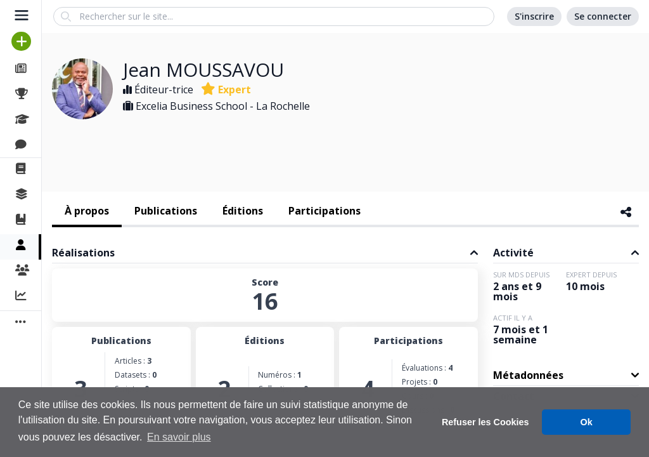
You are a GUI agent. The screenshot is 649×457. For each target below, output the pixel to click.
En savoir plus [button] (179, 437)
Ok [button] (587, 422)
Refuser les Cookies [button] (485, 422)
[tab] (87, 212)
